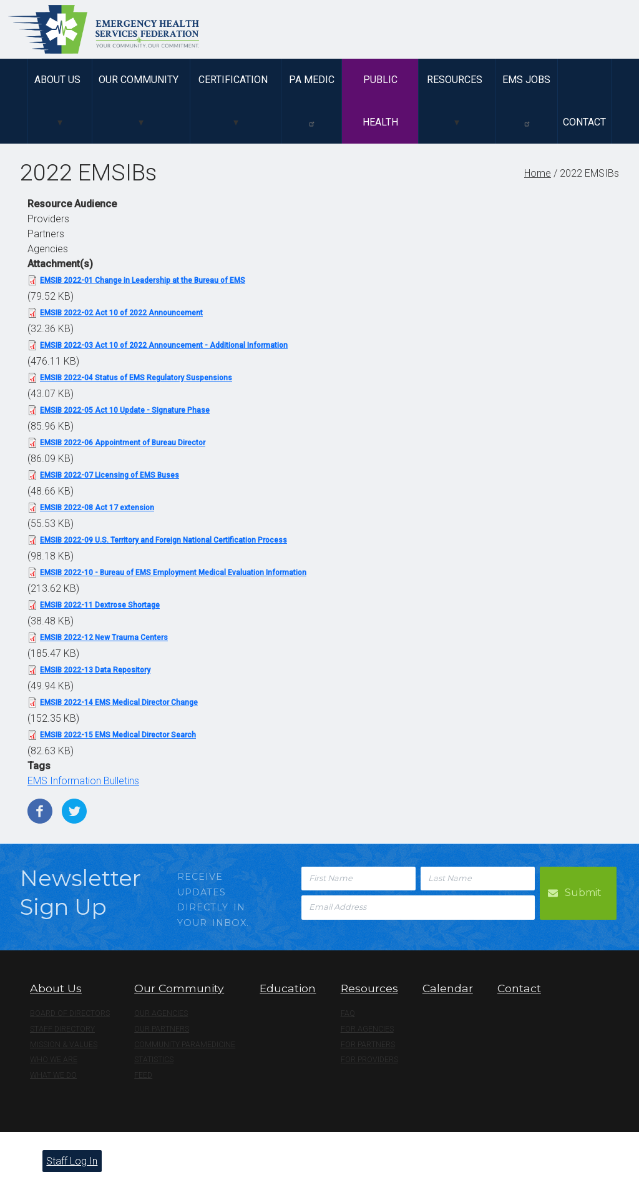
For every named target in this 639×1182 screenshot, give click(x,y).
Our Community (138, 80)
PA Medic (311, 100)
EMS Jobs (526, 100)
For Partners (368, 1044)
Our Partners (161, 1029)
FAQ (348, 1013)
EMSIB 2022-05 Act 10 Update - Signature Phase (125, 410)
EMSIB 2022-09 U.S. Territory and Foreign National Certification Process (163, 540)
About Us (57, 80)
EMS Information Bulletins (83, 781)
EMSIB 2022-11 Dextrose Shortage (100, 605)
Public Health (380, 101)
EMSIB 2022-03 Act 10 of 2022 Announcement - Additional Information (164, 345)
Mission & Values (63, 1044)
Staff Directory (62, 1029)
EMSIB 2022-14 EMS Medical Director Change (119, 702)
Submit (583, 893)
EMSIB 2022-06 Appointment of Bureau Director (122, 442)
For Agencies (367, 1029)
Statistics (153, 1059)
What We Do (53, 1075)
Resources (454, 80)
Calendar (447, 988)
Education (288, 988)
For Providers (369, 1059)
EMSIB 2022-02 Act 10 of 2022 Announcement (121, 312)
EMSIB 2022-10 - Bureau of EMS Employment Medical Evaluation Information (173, 572)
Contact (584, 122)
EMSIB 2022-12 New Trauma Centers (104, 637)
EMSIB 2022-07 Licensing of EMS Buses (109, 475)
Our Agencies (161, 1013)
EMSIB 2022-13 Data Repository (95, 670)
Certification (233, 80)
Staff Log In (71, 1161)
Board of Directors (70, 1013)
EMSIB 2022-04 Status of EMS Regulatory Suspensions (136, 377)
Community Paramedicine (184, 1044)
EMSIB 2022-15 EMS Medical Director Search (118, 735)
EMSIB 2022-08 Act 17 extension (97, 507)
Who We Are (53, 1059)
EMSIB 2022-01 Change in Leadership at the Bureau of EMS (142, 280)
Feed (143, 1075)
